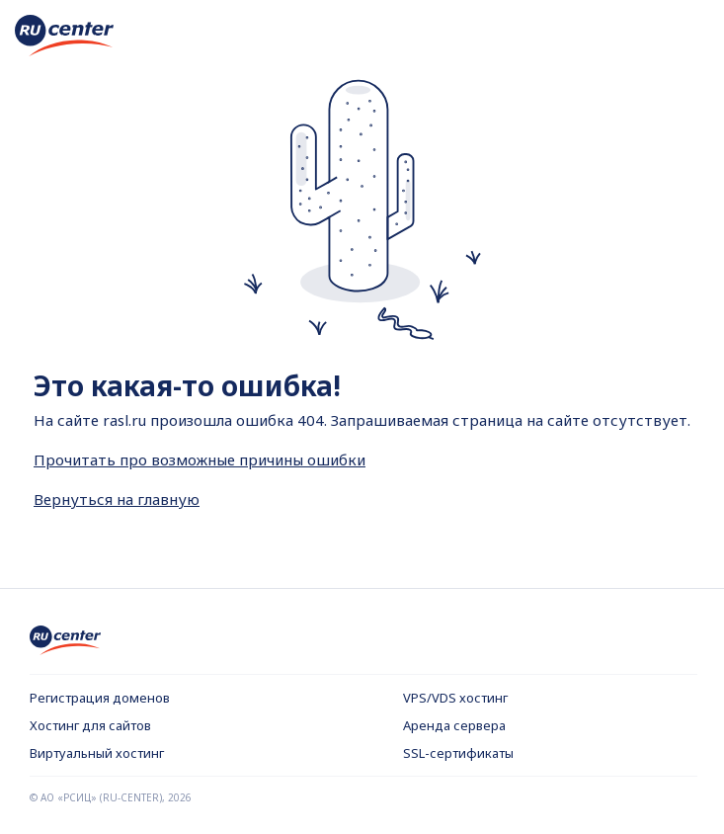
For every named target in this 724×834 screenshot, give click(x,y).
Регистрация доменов (100, 698)
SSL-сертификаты (458, 753)
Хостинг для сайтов (90, 725)
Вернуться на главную (117, 499)
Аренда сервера (454, 725)
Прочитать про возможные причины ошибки (199, 459)
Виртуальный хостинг (97, 753)
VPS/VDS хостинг (455, 698)
